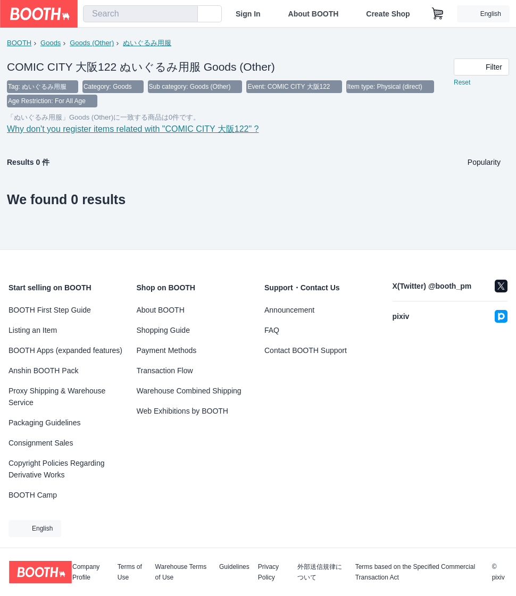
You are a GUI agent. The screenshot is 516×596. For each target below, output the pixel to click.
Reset (462, 83)
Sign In (248, 14)
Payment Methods (167, 350)
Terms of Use (130, 572)
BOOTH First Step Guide (50, 310)
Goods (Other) (92, 43)
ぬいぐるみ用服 (147, 43)
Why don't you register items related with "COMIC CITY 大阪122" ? (133, 130)
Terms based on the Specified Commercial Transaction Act (415, 572)
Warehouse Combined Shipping (189, 391)
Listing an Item (33, 330)
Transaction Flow (165, 370)
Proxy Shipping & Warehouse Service (57, 397)
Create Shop (388, 14)
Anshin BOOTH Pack (44, 370)
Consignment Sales (41, 443)
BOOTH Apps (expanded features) (65, 350)
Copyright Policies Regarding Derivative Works (57, 469)
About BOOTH (313, 14)
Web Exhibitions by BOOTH (182, 411)
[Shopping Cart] (438, 14)
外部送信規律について (319, 572)
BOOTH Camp (33, 495)
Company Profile (85, 572)
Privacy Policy (268, 572)
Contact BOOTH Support (305, 350)
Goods (50, 43)
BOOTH (19, 43)
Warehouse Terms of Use (181, 572)
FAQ (271, 330)
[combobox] (140, 13)
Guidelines (234, 567)
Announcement (289, 310)
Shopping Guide (163, 330)
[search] (187, 14)
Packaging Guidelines (44, 422)
